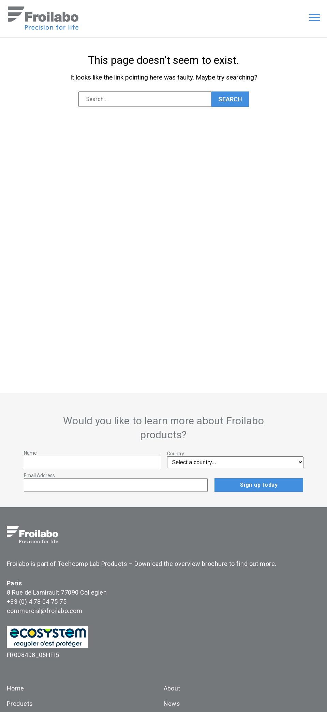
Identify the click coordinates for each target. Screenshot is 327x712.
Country (175, 453)
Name (30, 453)
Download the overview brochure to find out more (204, 563)
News (172, 703)
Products (20, 703)
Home (15, 688)
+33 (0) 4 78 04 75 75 (36, 601)
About (172, 688)
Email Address (39, 475)
